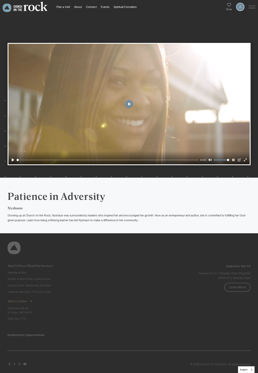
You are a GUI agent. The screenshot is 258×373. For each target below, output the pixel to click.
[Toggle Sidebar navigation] (252, 6)
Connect (91, 7)
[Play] (13, 160)
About (78, 7)
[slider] (108, 160)
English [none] (243, 369)
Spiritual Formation (125, 7)
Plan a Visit (63, 7)
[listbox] (246, 369)
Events (105, 7)
